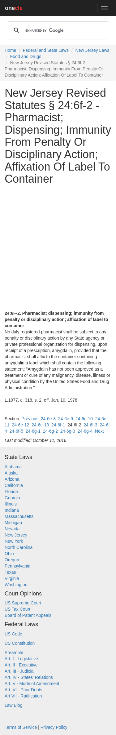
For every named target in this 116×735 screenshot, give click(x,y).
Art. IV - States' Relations (29, 677)
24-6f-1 (58, 424)
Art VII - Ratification (23, 695)
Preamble (14, 652)
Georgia (12, 497)
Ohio (9, 553)
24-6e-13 (40, 424)
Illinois (11, 503)
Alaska (11, 472)
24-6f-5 (16, 431)
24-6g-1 (33, 431)
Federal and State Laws (46, 50)
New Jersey (16, 534)
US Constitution (20, 643)
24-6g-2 (50, 431)
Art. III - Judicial (19, 671)
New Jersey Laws (92, 50)
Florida (11, 491)
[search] (57, 30)
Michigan (13, 522)
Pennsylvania (17, 566)
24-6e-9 (65, 418)
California (14, 485)
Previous (29, 418)
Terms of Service (21, 727)
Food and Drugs (25, 56)
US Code (13, 633)
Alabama (13, 466)
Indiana (12, 510)
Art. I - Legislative (21, 658)
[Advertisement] (58, 247)
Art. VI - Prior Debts (23, 689)
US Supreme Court (23, 602)
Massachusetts (19, 516)
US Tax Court (17, 609)
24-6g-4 (85, 431)
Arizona (12, 479)
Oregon (12, 559)
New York (14, 541)
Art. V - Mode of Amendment (32, 683)
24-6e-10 (84, 418)
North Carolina (18, 547)
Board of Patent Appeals (28, 615)
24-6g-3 (67, 431)
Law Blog (14, 705)
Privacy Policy (54, 727)
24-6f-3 (90, 424)
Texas (10, 572)
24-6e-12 (20, 424)
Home (10, 50)
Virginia (12, 578)
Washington (16, 584)
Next (99, 431)
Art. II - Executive (21, 664)
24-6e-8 (48, 418)
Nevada (12, 528)
